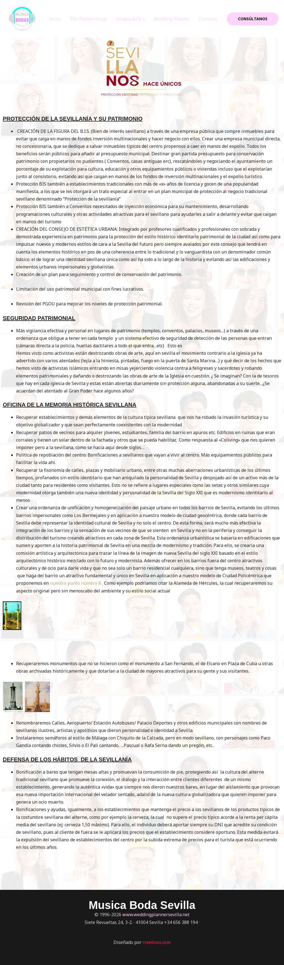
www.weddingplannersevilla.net (155, 914)
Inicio (55, 19)
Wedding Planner (172, 19)
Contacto (208, 19)
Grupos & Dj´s (130, 19)
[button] (252, 18)
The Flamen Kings (88, 19)
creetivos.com (157, 942)
